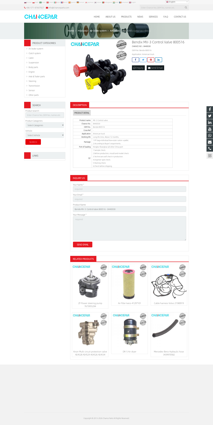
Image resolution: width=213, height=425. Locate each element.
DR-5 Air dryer (129, 351)
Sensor (32, 90)
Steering (32, 81)
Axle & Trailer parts (37, 76)
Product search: (32, 110)
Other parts (34, 95)
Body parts (33, 67)
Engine (32, 71)
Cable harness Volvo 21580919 (169, 303)
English (170, 2)
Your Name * (78, 184)
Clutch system (35, 53)
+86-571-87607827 (35, 7)
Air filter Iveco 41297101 (129, 303)
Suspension (34, 62)
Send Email (155, 68)
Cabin (31, 57)
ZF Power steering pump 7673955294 (90, 304)
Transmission (34, 85)
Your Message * (79, 214)
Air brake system (36, 48)
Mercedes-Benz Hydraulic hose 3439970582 (169, 353)
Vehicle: (29, 130)
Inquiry (138, 68)
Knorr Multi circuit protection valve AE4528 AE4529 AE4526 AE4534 (90, 353)
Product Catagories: (34, 120)
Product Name (79, 204)
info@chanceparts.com (58, 7)
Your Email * (78, 194)
